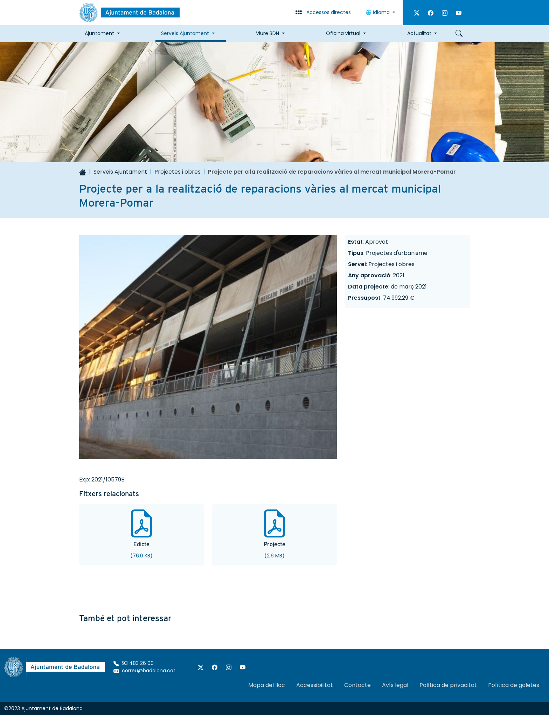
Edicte (141, 544)
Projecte (274, 544)
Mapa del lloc (266, 685)
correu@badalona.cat (144, 670)
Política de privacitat (448, 685)
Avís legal (395, 685)
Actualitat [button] (419, 33)
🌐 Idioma (378, 12)
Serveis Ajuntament (120, 172)
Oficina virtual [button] (343, 33)
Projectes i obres (177, 172)
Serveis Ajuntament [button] (185, 33)
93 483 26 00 (133, 663)
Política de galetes (513, 685)
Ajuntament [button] (99, 33)
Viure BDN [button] (267, 33)
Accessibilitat (314, 685)
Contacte (357, 685)
